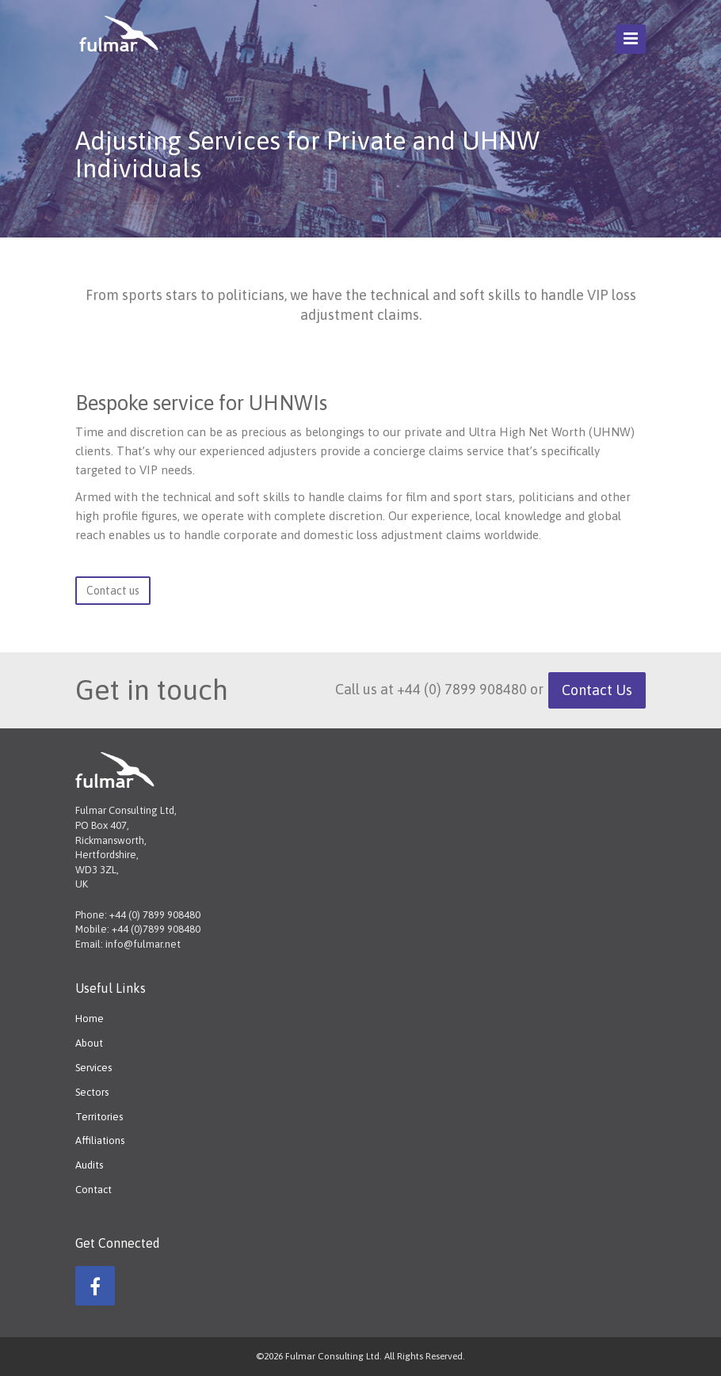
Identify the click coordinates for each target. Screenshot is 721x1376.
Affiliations (99, 1140)
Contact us (112, 590)
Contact (93, 1189)
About (89, 1043)
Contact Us (597, 690)
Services (93, 1068)
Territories (99, 1117)
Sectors (92, 1092)
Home (89, 1018)
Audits (89, 1165)
